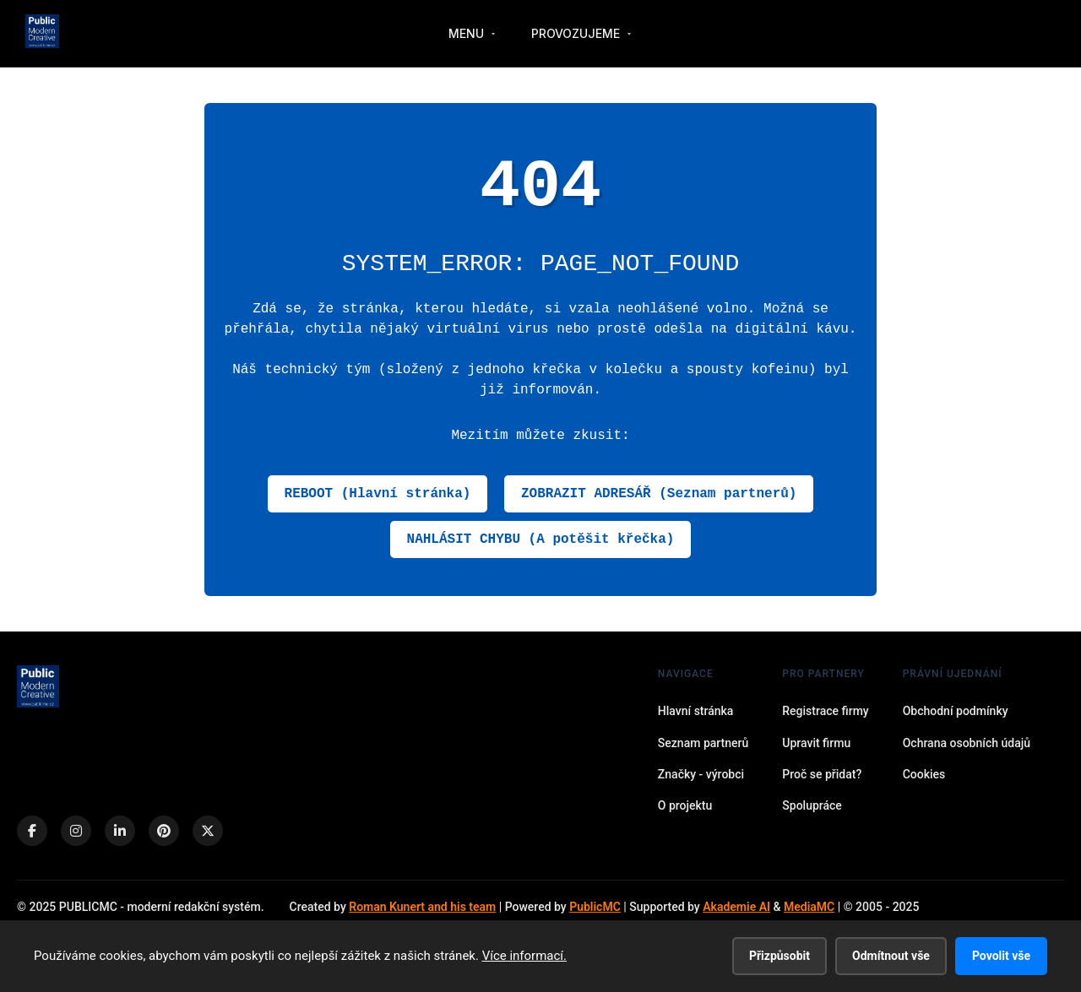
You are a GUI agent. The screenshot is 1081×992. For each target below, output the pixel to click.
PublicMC (595, 906)
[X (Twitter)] (208, 831)
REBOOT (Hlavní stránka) (378, 493)
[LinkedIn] (120, 831)
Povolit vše (1001, 955)
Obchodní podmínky (955, 711)
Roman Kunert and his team (422, 906)
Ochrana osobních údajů (966, 743)
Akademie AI (736, 906)
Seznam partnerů (703, 743)
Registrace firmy (825, 711)
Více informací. (524, 955)
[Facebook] (32, 831)
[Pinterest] (164, 831)
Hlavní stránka (696, 711)
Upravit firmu (816, 743)
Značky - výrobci (701, 774)
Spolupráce (812, 805)
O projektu (685, 805)
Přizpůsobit (779, 955)
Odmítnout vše (891, 955)
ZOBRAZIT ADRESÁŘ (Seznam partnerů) (658, 493)
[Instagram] (76, 831)
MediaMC (809, 906)
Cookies (924, 774)
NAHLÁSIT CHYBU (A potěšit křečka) (541, 539)
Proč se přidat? (821, 774)
